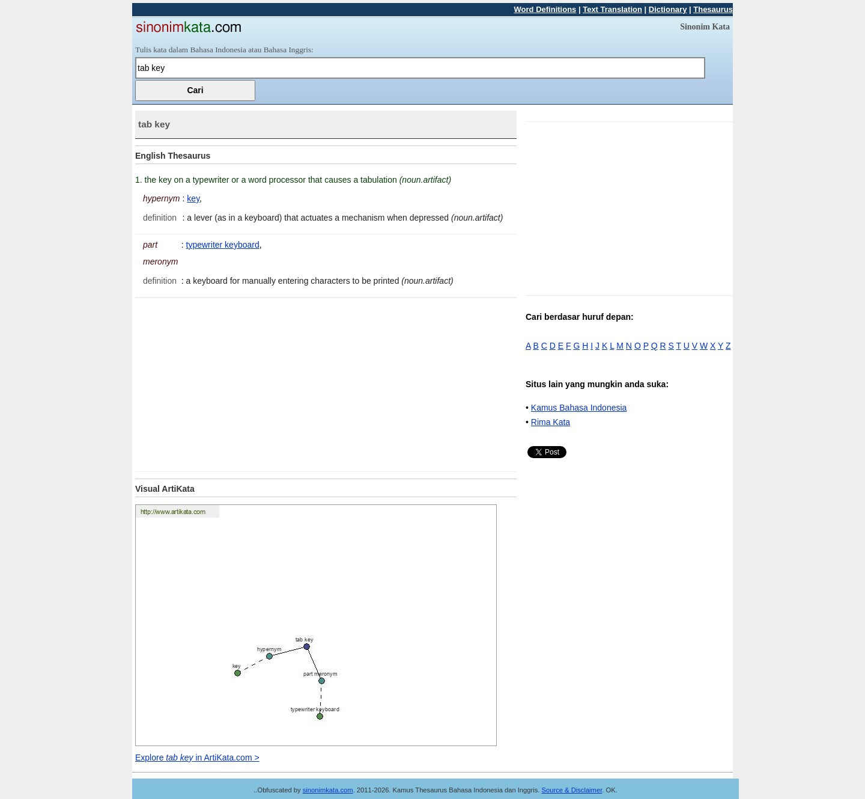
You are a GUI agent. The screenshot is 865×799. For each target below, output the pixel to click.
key (193, 198)
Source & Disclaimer (572, 790)
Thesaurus (713, 9)
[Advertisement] (236, 382)
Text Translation (612, 9)
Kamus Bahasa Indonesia (579, 407)
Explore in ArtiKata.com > (197, 757)
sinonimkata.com (328, 790)
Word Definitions (545, 9)
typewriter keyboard (223, 244)
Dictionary (668, 9)
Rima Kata (550, 422)
